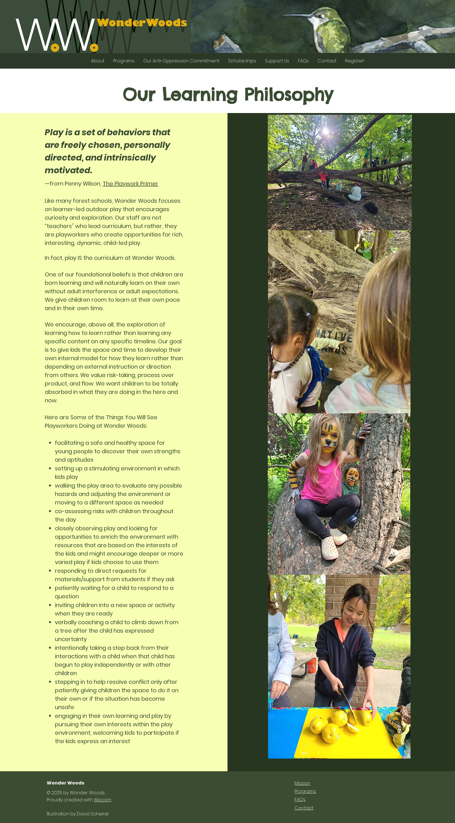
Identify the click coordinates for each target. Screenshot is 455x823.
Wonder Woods (65, 783)
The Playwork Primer (130, 184)
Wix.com (102, 800)
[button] (97, 61)
